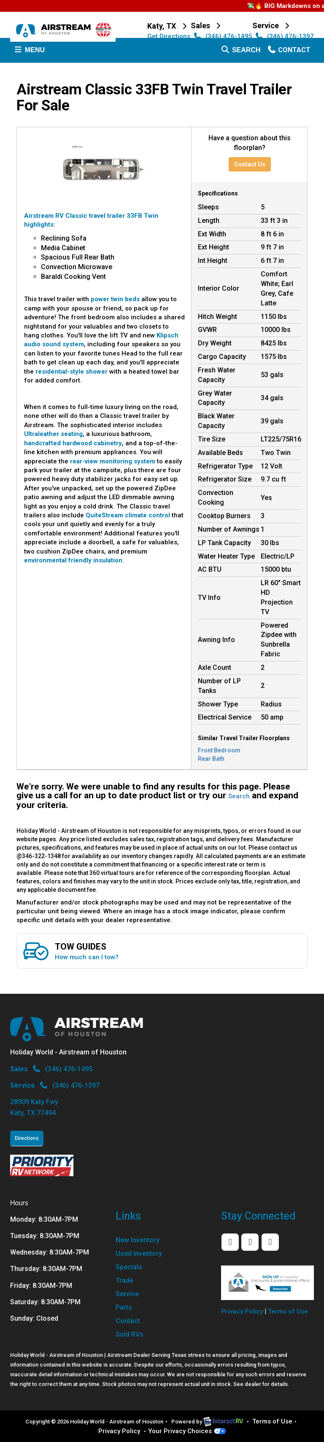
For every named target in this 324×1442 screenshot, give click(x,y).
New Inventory (137, 1240)
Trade (124, 1280)
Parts (124, 1307)
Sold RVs (129, 1334)
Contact (289, 52)
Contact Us (249, 164)
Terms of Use (288, 1311)
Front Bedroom (219, 750)
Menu (30, 52)
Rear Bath (211, 758)
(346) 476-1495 (222, 36)
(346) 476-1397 (284, 36)
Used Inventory (139, 1253)
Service (127, 1294)
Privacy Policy (242, 1311)
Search (240, 52)
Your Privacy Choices (187, 1431)
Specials (129, 1267)
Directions (27, 1138)
